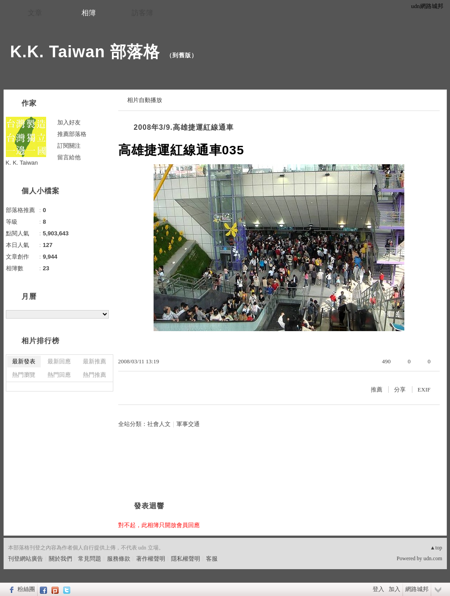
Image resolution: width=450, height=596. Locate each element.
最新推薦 (94, 361)
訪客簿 (142, 13)
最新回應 (59, 361)
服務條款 (118, 558)
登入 (378, 589)
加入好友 (69, 122)
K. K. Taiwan (22, 162)
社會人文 (159, 424)
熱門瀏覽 (23, 374)
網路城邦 (417, 589)
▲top (436, 548)
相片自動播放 (144, 100)
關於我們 (60, 558)
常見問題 (89, 558)
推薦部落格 (71, 134)
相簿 (88, 13)
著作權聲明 (150, 558)
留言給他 (69, 157)
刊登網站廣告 (25, 558)
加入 (394, 589)
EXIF (424, 389)
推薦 (376, 389)
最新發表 (23, 361)
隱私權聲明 (185, 558)
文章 (35, 13)
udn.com (433, 558)
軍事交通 (188, 424)
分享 (400, 389)
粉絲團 (26, 589)
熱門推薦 (94, 374)
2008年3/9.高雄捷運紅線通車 (184, 127)
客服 (212, 558)
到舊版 (181, 55)
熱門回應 (59, 374)
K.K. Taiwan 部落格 (85, 52)
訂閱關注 (69, 145)
